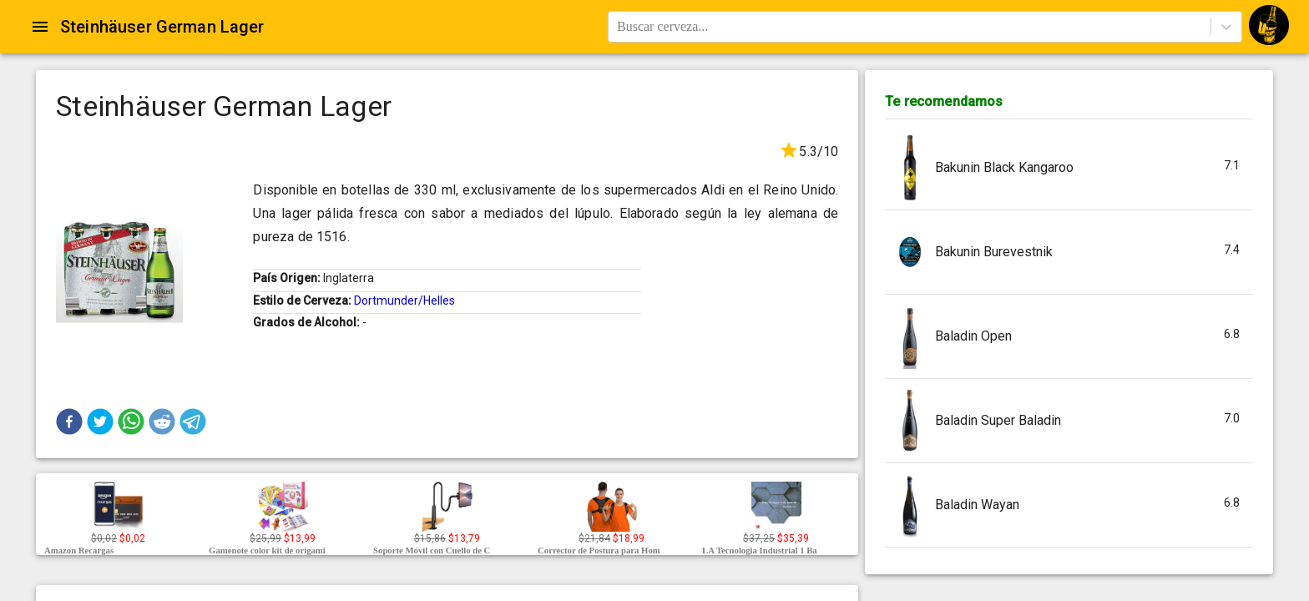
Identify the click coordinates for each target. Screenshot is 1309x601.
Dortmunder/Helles (404, 300)
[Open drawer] (40, 27)
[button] (69, 421)
